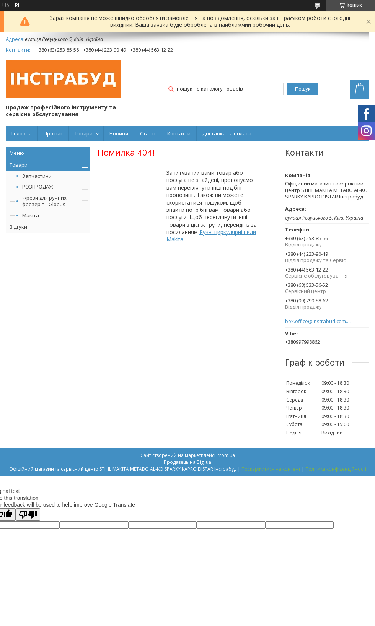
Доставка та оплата (226, 133)
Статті (147, 133)
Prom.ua (226, 455)
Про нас (53, 133)
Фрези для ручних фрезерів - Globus (44, 201)
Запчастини (37, 175)
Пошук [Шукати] (302, 89)
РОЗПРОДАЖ (37, 186)
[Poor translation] (28, 514)
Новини (118, 133)
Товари (84, 133)
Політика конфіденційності (335, 469)
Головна (21, 133)
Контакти (179, 133)
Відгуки (18, 226)
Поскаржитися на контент (270, 469)
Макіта (30, 215)
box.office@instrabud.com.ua (318, 321)
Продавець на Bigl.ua (187, 462)
